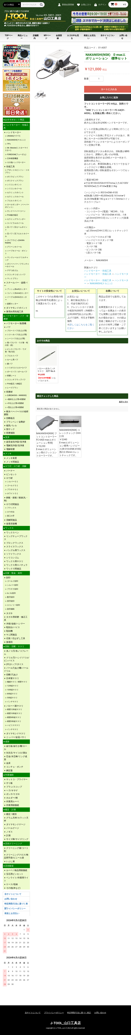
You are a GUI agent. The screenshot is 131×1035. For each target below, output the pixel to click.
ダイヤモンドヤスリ (15, 733)
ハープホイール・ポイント (16, 252)
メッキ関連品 (12, 462)
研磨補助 (10, 433)
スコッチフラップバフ (16, 380)
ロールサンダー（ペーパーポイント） (17, 205)
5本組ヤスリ (12, 698)
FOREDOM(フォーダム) (16, 154)
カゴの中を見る (73, 36)
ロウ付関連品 (12, 504)
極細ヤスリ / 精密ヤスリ (17, 682)
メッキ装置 (11, 458)
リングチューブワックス (15, 538)
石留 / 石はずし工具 (15, 638)
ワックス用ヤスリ (14, 561)
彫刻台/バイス (13, 627)
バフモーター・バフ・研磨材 (16, 317)
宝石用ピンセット (14, 874)
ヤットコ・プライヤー (16, 779)
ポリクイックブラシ (15, 181)
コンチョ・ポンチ (14, 767)
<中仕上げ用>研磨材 (15, 403)
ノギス (9, 832)
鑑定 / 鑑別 (11, 814)
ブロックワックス (14, 543)
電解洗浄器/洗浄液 (15, 445)
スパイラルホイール (15, 223)
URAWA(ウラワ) (13, 136)
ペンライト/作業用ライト (16, 879)
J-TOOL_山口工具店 (65, 1023)
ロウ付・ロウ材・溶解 (15, 466)
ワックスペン (12, 532)
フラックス (11, 508)
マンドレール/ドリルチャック (16, 258)
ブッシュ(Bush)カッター (17, 289)
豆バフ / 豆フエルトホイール (17, 235)
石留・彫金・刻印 (13, 573)
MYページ (47, 36)
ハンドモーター (13, 132)
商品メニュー (23, 36)
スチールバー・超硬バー (15, 284)
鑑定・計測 (10, 809)
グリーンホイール (14, 247)
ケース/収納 (12, 884)
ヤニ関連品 (11, 634)
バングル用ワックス (15, 550)
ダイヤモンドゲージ (15, 824)
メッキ (8, 453)
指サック (10, 429)
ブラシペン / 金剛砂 (15, 422)
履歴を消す (123, 402)
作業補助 (9, 775)
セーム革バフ (12, 360)
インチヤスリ (12, 702)
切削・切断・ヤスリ (14, 646)
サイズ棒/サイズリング (17, 839)
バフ (8, 327)
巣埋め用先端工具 (14, 311)
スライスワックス (14, 546)
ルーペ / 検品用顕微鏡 (16, 870)
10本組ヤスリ (12, 690)
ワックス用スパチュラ (16, 565)
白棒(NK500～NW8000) (17, 395)
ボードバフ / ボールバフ (17, 372)
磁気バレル (11, 425)
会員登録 (59, 36)
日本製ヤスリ (12, 678)
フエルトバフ (12, 356)
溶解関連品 (11, 520)
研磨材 (9, 392)
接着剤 (9, 642)
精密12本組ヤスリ (14, 709)
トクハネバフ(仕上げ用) (17, 334)
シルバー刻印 (12, 585)
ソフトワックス (13, 554)
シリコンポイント (14, 185)
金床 (8, 763)
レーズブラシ (12, 388)
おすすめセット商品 (14, 119)
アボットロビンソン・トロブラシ (17, 171)
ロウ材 (9, 478)
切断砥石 (10, 418)
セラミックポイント (15, 192)
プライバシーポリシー (15, 908)
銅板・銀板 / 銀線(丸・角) (16, 499)
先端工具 (10, 166)
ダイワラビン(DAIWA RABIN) (15, 241)
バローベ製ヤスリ (14, 706)
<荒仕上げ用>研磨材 (15, 407)
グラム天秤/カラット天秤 (16, 819)
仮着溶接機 (11, 523)
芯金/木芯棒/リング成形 (15, 758)
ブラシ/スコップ (14, 786)
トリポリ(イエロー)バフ (17, 368)
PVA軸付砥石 (12, 215)
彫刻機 (9, 631)
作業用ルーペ (12, 801)
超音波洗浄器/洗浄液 (16, 442)
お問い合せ (123, 36)
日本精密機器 (12, 158)
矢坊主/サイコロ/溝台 (16, 753)
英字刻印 (10, 601)
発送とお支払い (90, 36)
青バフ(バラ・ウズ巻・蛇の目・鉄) (16, 344)
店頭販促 (9, 866)
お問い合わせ (10, 899)
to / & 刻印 (11, 593)
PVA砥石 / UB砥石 (14, 384)
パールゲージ (12, 828)
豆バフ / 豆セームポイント (16, 228)
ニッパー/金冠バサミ (16, 737)
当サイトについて (107, 36)
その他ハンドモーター (16, 162)
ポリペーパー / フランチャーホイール (17, 265)
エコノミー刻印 (13, 605)
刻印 (8, 577)
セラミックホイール (15, 197)
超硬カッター (12, 304)
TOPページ (9, 36)
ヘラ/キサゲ (12, 790)
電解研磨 (10, 449)
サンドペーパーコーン (16, 211)
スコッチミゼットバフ (16, 274)
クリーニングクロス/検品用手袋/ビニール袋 (16, 856)
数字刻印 (10, 597)
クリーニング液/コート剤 (16, 849)
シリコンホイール (14, 188)
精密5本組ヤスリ (14, 721)
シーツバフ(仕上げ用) (16, 338)
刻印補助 (10, 609)
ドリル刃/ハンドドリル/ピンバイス (16, 659)
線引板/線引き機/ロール (15, 747)
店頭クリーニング (13, 843)
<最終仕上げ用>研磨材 (16, 399)
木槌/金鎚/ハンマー (15, 623)
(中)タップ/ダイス (14, 664)
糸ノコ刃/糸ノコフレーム (16, 652)
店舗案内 (36, 36)
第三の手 (10, 516)
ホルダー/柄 (12, 798)
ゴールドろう (12, 485)
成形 (7, 741)
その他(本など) (13, 888)
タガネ (9, 613)
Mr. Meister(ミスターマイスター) (16, 149)
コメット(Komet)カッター (17, 293)
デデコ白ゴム (12, 270)
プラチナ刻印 (12, 589)
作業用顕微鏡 (12, 805)
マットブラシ (12, 278)
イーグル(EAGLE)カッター (16, 298)
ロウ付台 (10, 512)
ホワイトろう (12, 493)
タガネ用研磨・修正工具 (15, 618)
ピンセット (11, 474)
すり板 (9, 783)
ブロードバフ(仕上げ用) (17, 331)
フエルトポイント (14, 201)
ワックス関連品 (13, 568)
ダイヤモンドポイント (16, 308)
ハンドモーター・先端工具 (16, 126)
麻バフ (10, 364)
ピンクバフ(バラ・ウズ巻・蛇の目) (15, 350)
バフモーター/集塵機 (16, 323)
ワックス (9, 528)
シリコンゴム (12, 557)
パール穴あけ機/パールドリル (16, 669)
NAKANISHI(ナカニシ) (16, 140)
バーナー (10, 470)
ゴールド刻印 (12, 581)
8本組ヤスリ (12, 694)
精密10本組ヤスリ (14, 713)
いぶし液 (10, 861)
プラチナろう (12, 489)
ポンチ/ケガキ (13, 794)
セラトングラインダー (17, 219)
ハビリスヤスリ (13, 725)
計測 (8, 835)
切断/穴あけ (12, 674)
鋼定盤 (9, 770)
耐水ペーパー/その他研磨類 (16, 413)
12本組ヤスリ (12, 686)
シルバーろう (12, 481)
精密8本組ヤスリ (14, 717)
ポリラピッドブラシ (15, 177)
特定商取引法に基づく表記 (79, 1012)
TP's (8, 144)
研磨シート (11, 376)
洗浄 (7, 437)
